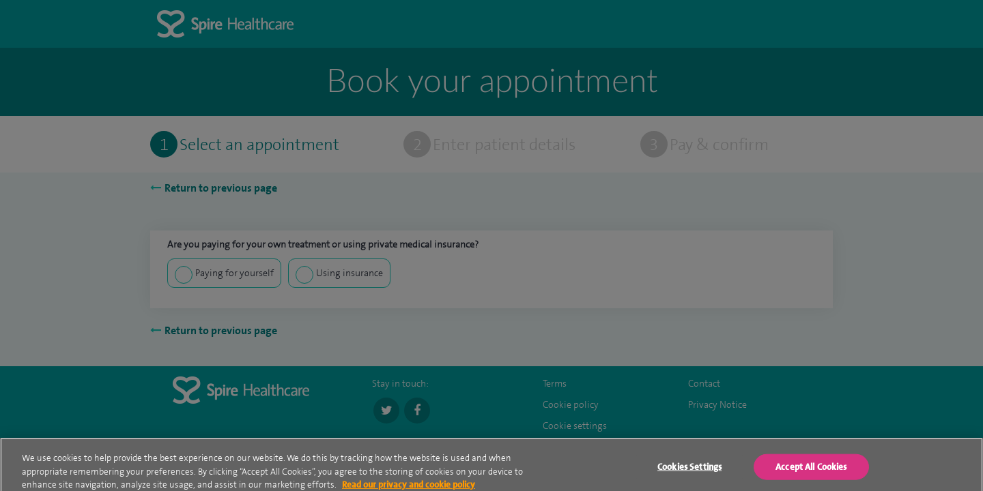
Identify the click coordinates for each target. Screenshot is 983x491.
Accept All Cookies (810, 471)
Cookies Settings (689, 471)
